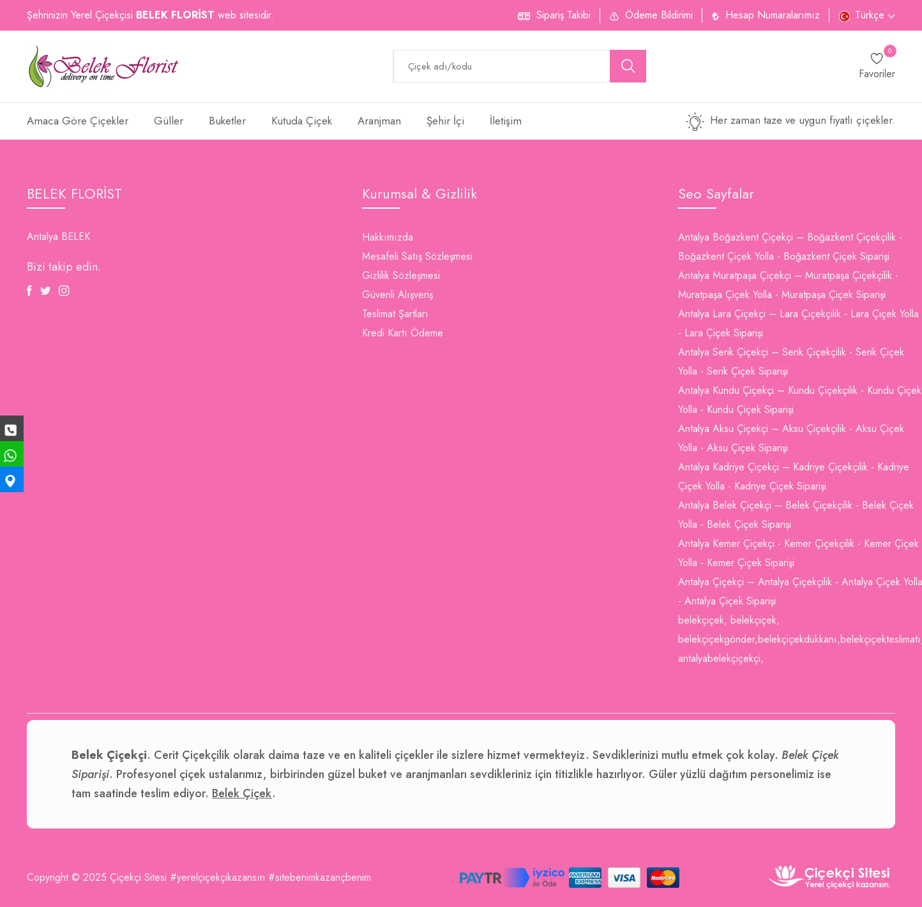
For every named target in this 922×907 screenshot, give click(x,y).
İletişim (506, 120)
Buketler (227, 120)
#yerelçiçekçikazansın (217, 877)
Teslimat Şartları (395, 313)
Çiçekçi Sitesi (138, 877)
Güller (168, 120)
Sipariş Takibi (563, 15)
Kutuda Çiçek (301, 120)
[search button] (628, 66)
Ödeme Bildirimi (659, 15)
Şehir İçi (445, 120)
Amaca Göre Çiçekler (77, 120)
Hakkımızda (387, 237)
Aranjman (379, 120)
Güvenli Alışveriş (397, 294)
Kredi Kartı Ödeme (402, 333)
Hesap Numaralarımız (772, 15)
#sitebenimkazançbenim (319, 877)
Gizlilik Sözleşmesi (401, 275)
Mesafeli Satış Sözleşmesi (417, 256)
